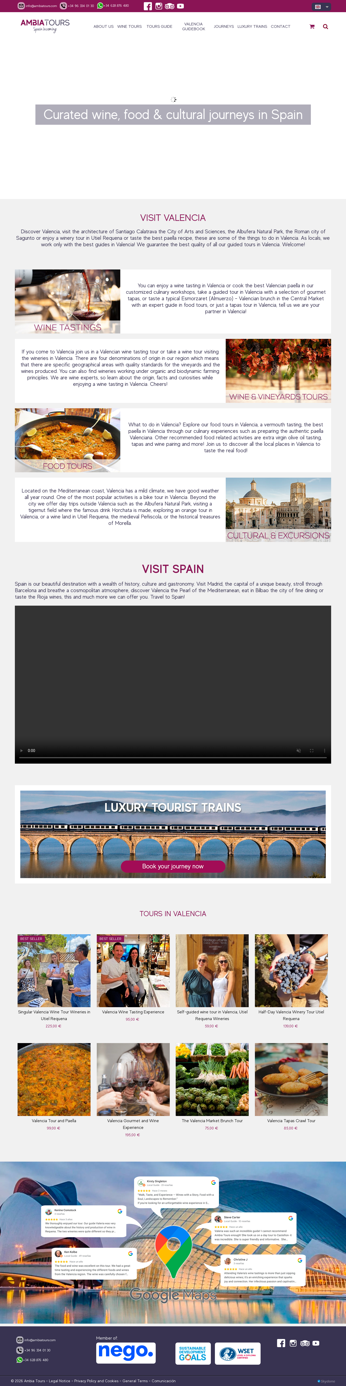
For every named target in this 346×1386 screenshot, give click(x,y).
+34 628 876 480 (32, 1360)
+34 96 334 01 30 (33, 1350)
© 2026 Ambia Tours (28, 1381)
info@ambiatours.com (36, 1340)
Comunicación (164, 1381)
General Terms (135, 1381)
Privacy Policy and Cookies (96, 1381)
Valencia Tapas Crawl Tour (291, 1120)
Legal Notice (59, 1381)
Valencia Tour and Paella (54, 1120)
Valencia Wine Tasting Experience (133, 1012)
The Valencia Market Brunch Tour (212, 1120)
